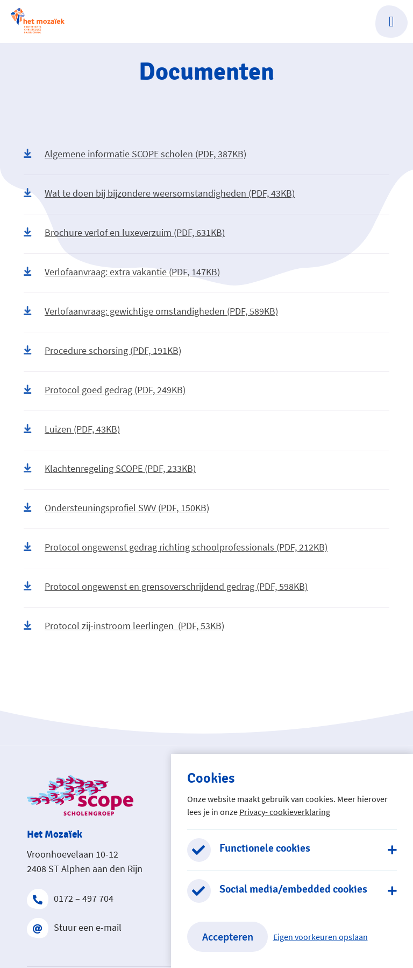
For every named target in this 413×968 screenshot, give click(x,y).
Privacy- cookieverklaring (284, 811)
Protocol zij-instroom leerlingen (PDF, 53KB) (124, 625)
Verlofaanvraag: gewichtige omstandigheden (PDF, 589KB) (151, 311)
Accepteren (227, 936)
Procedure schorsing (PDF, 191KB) (102, 350)
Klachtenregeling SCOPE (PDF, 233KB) (110, 468)
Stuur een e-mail (74, 927)
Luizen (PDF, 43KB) (72, 429)
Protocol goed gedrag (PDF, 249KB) (105, 390)
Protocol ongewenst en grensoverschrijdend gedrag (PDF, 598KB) (166, 586)
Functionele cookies (264, 848)
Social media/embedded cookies (293, 889)
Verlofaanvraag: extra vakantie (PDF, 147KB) (122, 272)
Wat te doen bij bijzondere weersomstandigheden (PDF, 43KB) (159, 193)
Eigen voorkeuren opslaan (320, 936)
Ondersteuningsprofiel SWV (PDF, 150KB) (116, 508)
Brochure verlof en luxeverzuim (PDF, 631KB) (124, 232)
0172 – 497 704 (70, 898)
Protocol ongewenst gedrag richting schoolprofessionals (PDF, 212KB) (175, 547)
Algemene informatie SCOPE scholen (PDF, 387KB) (135, 154)
